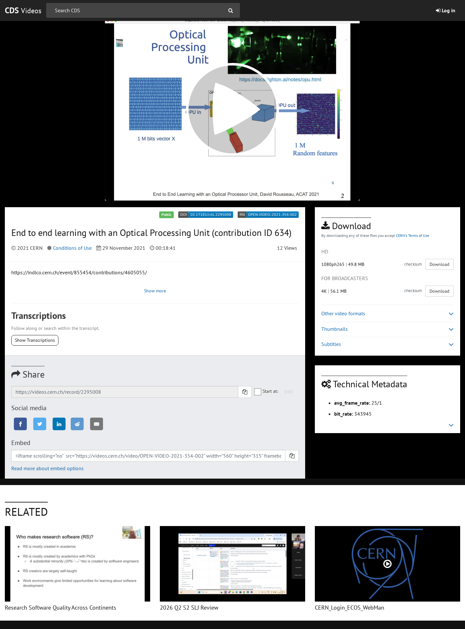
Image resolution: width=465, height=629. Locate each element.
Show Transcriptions (35, 340)
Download (439, 264)
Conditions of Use (72, 248)
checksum (413, 264)
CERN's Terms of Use (412, 235)
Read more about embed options (47, 468)
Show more (155, 291)
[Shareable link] (124, 392)
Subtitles (387, 344)
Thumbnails (387, 329)
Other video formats (387, 313)
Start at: (266, 391)
